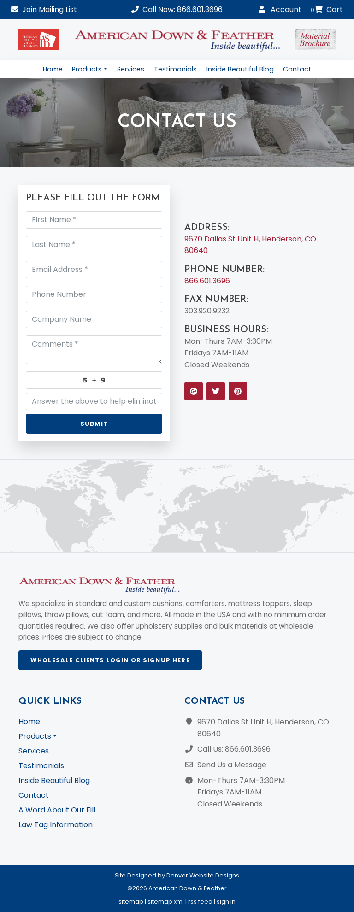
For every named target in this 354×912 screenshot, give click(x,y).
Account (280, 9)
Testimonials (175, 69)
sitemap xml (166, 902)
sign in (226, 902)
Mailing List (44, 9)
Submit (94, 423)
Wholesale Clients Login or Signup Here (110, 660)
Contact (297, 69)
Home (53, 69)
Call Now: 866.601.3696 (177, 9)
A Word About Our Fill (56, 810)
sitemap (130, 902)
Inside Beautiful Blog (240, 69)
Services (130, 69)
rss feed (200, 902)
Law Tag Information (55, 824)
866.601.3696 (207, 281)
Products (87, 69)
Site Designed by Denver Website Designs (177, 875)
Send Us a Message (231, 764)
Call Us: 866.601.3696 (234, 749)
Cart (327, 9)
